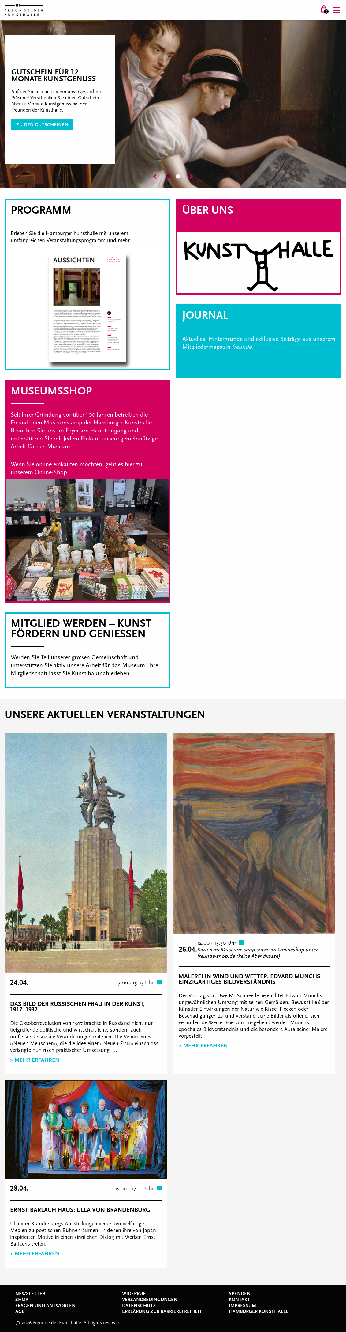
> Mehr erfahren (34, 1060)
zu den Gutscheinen (42, 124)
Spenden (240, 1293)
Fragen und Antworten (45, 1305)
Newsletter (30, 1293)
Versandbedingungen (149, 1299)
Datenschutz (139, 1305)
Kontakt (239, 1299)
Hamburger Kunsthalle (258, 1311)
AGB (19, 1311)
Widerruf (133, 1293)
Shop (21, 1299)
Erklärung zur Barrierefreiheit (162, 1311)
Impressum (242, 1305)
